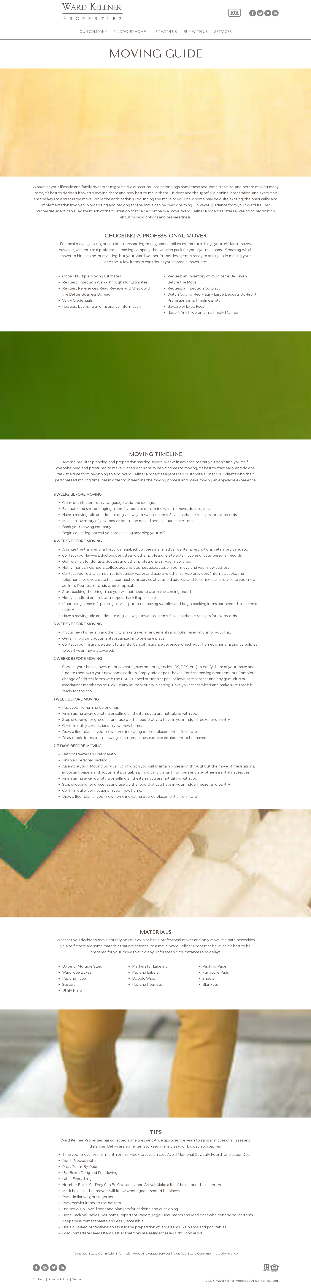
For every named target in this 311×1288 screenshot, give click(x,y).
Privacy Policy (58, 1279)
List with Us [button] (164, 32)
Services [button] (223, 32)
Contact (38, 1279)
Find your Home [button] (129, 32)
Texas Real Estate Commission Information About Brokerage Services (122, 1253)
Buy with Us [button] (195, 32)
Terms (77, 1279)
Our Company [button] (93, 32)
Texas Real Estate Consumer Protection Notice (205, 1253)
